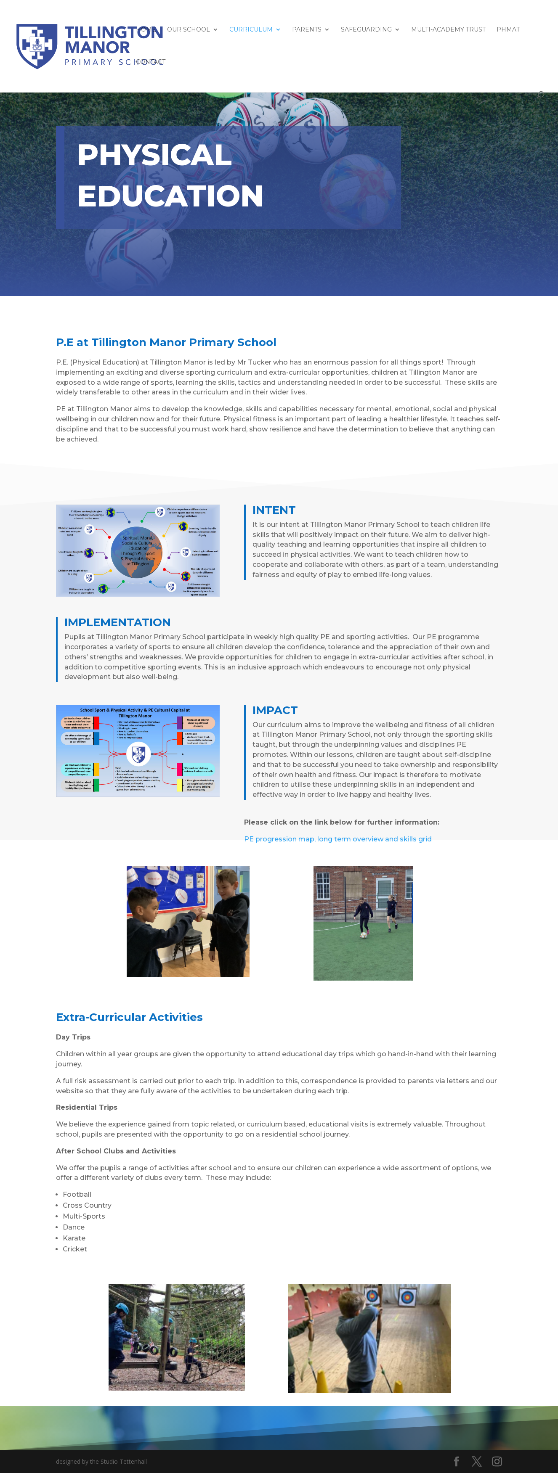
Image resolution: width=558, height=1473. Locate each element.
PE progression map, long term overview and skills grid (338, 839)
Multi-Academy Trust (448, 29)
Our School (188, 29)
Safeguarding (366, 29)
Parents (307, 29)
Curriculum (251, 29)
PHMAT (508, 29)
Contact (150, 62)
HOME (146, 29)
